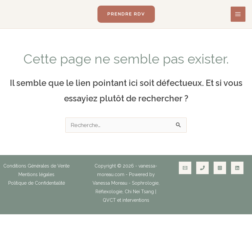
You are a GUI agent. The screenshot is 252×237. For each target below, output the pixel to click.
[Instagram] (220, 168)
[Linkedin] (237, 168)
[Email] (185, 168)
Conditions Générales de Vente (36, 166)
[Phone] (202, 168)
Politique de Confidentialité (36, 183)
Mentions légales (36, 174)
